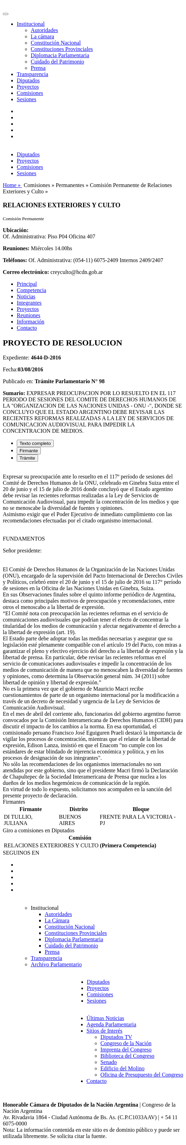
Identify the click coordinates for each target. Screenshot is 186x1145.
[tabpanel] (93, 633)
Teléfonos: (15, 260)
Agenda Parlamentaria (111, 1024)
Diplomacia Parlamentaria (60, 55)
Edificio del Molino (122, 1068)
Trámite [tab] (27, 458)
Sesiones (26, 99)
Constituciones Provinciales (62, 49)
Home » (12, 185)
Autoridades (44, 30)
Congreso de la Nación (126, 1043)
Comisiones (30, 93)
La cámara (42, 36)
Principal (27, 284)
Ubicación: (16, 230)
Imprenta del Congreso (126, 1050)
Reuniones (28, 315)
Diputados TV (116, 1037)
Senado (109, 1062)
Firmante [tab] (29, 450)
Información (30, 322)
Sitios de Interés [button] (104, 1031)
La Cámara (57, 920)
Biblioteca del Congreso (128, 1056)
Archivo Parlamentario (56, 964)
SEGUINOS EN (21, 853)
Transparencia (32, 74)
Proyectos (28, 87)
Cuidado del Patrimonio (57, 62)
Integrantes (29, 303)
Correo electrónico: (26, 272)
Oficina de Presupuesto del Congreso (142, 1075)
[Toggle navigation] (5, 14)
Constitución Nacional (56, 43)
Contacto (27, 328)
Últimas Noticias (105, 1018)
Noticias (26, 296)
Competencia (31, 290)
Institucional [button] (31, 24)
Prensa (38, 68)
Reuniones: (16, 248)
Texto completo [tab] (35, 443)
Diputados (28, 80)
